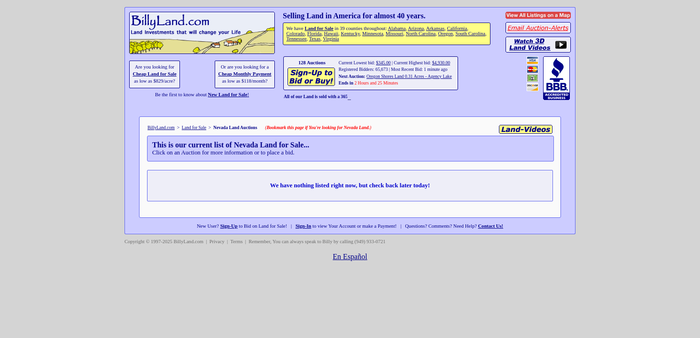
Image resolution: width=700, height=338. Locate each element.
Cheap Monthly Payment (245, 74)
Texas (314, 38)
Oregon (445, 33)
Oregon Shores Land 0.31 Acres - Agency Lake (409, 76)
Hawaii (331, 33)
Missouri (395, 33)
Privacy (217, 241)
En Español (350, 257)
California (457, 28)
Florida (314, 33)
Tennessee (296, 38)
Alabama (396, 28)
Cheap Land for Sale (154, 74)
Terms (236, 241)
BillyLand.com (161, 127)
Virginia (331, 38)
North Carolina (421, 33)
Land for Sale (318, 28)
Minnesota (372, 33)
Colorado (295, 33)
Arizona (416, 28)
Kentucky (350, 33)
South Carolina (470, 33)
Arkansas (435, 28)
